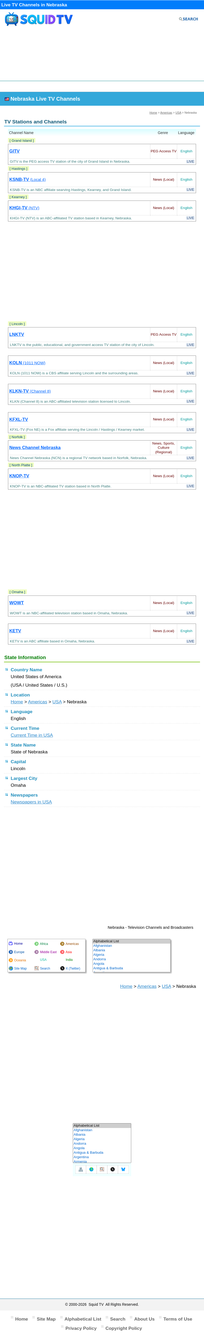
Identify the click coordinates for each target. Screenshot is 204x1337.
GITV (14, 151)
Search (117, 1319)
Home (153, 112)
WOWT (16, 602)
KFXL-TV (18, 419)
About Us (144, 1319)
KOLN (27, 362)
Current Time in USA (32, 735)
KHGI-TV (24, 207)
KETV (15, 630)
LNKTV (16, 334)
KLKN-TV (30, 391)
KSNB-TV (27, 179)
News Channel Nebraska (35, 447)
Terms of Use (177, 1319)
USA (178, 112)
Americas (166, 112)
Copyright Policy (123, 1328)
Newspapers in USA (31, 802)
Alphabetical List (83, 1319)
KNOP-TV (19, 475)
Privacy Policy (81, 1328)
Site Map (46, 1319)
